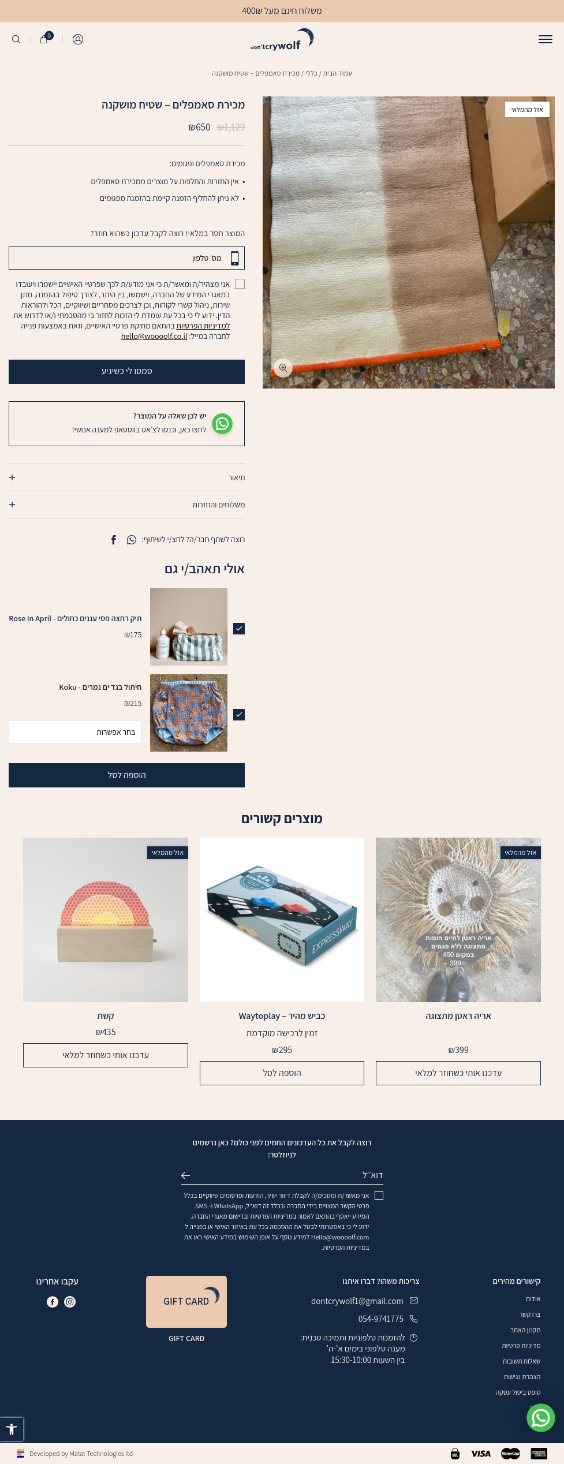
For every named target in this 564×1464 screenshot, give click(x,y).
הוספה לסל (127, 775)
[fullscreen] (283, 368)
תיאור (236, 477)
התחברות (78, 39)
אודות (533, 1298)
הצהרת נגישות (522, 1376)
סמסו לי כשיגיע (173, 371)
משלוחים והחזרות (218, 504)
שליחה (190, 1175)
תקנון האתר (525, 1329)
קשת (105, 1016)
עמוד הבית (337, 73)
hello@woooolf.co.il (154, 336)
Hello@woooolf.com (340, 1237)
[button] (11, 1429)
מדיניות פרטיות (521, 1345)
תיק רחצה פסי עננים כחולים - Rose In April (75, 618)
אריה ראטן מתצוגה (458, 1016)
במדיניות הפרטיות (273, 1216)
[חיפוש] (16, 39)
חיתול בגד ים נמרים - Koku (100, 687)
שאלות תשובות (522, 1361)
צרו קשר (530, 1314)
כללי (311, 73)
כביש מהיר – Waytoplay (282, 1016)
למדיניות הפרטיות (203, 325)
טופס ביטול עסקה (518, 1392)
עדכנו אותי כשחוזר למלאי (458, 1073)
